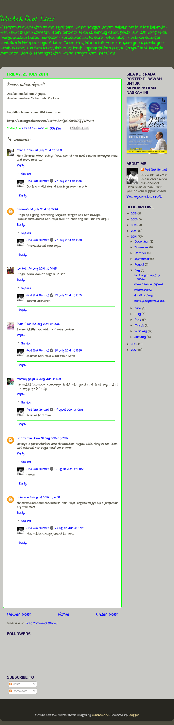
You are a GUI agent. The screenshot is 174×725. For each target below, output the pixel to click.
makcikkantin (25, 150)
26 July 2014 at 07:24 (44, 209)
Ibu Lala (22, 269)
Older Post (107, 614)
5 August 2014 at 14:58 (45, 497)
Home (63, 614)
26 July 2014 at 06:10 (48, 150)
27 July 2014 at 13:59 (68, 295)
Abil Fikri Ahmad (37, 181)
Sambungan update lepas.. (147, 277)
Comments (18, 691)
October (140, 253)
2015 (134, 231)
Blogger (134, 715)
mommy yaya (26, 379)
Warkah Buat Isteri (27, 18)
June (138, 308)
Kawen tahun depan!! (148, 284)
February (141, 331)
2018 (134, 213)
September (142, 259)
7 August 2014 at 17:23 (69, 528)
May (138, 314)
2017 (134, 219)
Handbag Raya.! (144, 295)
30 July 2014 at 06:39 (46, 324)
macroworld (100, 715)
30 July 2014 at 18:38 (68, 350)
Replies (26, 174)
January (140, 337)
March (139, 326)
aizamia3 (22, 209)
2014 (134, 237)
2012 (134, 350)
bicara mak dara (28, 438)
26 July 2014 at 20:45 (42, 269)
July (137, 270)
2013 (134, 344)
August (139, 265)
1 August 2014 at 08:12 (69, 469)
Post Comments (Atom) (41, 623)
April (138, 320)
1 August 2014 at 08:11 (69, 410)
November (141, 247)
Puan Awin (24, 324)
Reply (20, 165)
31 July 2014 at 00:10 (49, 379)
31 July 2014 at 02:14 (54, 438)
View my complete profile (144, 197)
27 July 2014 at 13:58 (68, 240)
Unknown (23, 497)
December (142, 242)
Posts (14, 684)
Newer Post (19, 614)
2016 (134, 225)
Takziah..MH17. (143, 290)
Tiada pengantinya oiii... (149, 301)
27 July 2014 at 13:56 (68, 181)
